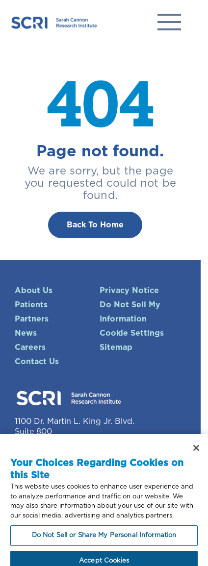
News (26, 333)
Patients (31, 305)
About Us (33, 291)
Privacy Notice (129, 291)
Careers (30, 347)
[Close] (196, 452)
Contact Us (37, 362)
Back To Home (95, 225)
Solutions (169, 22)
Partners (32, 319)
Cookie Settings (132, 333)
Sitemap (116, 347)
